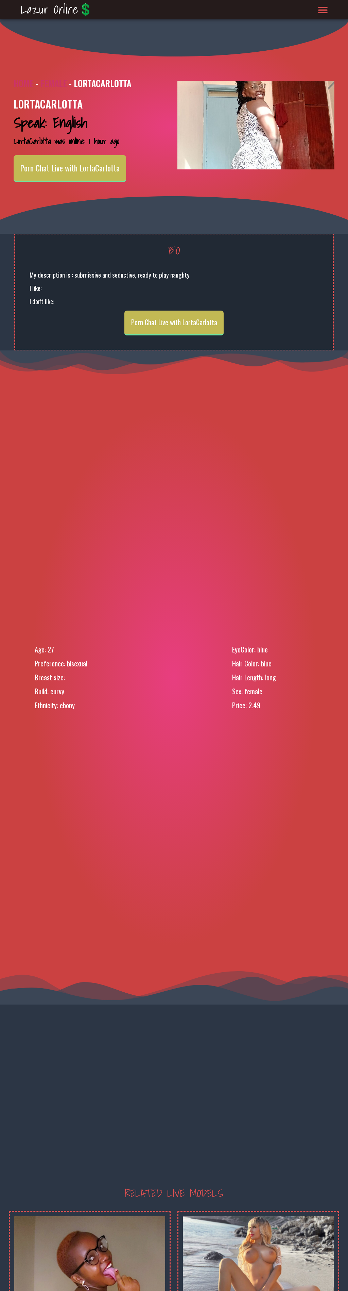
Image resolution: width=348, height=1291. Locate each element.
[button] (323, 9)
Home (24, 83)
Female (53, 83)
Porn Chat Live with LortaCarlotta (70, 168)
